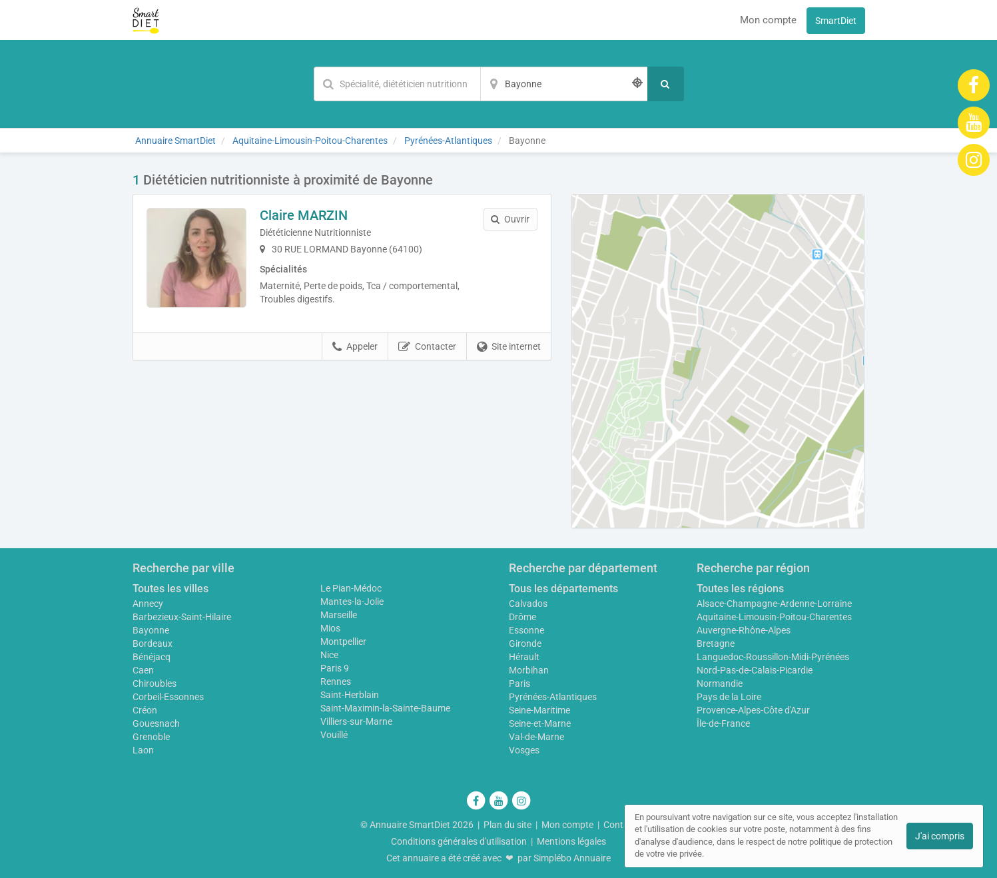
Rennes (335, 681)
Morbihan (529, 670)
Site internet (509, 347)
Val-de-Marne (536, 736)
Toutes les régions (740, 588)
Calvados (528, 603)
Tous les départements (563, 588)
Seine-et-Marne (540, 723)
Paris (519, 683)
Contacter (427, 347)
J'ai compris (939, 836)
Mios (330, 628)
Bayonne (151, 630)
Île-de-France (723, 723)
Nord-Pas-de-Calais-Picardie (755, 670)
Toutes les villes (170, 588)
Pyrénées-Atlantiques (553, 696)
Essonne (526, 630)
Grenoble (151, 736)
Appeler (355, 347)
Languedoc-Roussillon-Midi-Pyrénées (773, 657)
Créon (145, 710)
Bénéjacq (151, 657)
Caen (143, 670)
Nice (329, 655)
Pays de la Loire (729, 696)
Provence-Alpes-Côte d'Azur (753, 710)
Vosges (524, 750)
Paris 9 (334, 668)
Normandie (720, 683)
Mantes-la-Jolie (352, 601)
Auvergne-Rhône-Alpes (744, 630)
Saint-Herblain (349, 694)
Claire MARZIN (304, 215)
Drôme (522, 617)
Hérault (524, 657)
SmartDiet (835, 20)
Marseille (338, 615)
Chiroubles (154, 683)
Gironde (525, 643)
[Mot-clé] (397, 84)
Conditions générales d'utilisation (459, 841)
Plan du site (507, 824)
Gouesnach (156, 723)
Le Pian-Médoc (351, 588)
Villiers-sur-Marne (356, 721)
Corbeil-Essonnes (168, 696)
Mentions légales (571, 841)
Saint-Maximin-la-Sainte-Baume (385, 708)
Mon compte (768, 20)
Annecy (148, 603)
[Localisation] (564, 84)
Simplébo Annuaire (572, 858)
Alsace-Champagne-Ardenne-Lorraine (774, 603)
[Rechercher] (665, 84)
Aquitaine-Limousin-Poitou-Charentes (774, 617)
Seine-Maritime (539, 710)
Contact (620, 824)
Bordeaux (152, 643)
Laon (143, 750)
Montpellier (343, 641)
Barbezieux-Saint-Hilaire (182, 617)
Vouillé (334, 734)
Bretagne (716, 643)
